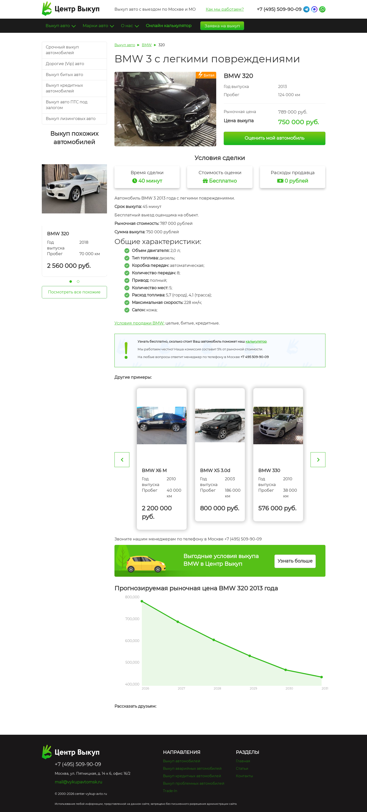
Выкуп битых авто (64, 74)
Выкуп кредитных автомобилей (192, 776)
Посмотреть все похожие (74, 292)
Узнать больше (295, 561)
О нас (127, 25)
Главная (243, 761)
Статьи (242, 768)
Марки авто (96, 25)
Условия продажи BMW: (139, 323)
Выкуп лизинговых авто (71, 118)
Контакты (244, 776)
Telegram (306, 9)
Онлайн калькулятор (169, 25)
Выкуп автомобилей (181, 761)
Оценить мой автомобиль (274, 138)
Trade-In (170, 791)
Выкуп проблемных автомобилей (193, 783)
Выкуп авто (58, 25)
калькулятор (256, 341)
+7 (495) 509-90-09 (279, 9)
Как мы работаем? (225, 9)
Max (314, 9)
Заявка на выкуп (222, 25)
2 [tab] (78, 281)
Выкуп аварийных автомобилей (192, 768)
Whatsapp (322, 9)
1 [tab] (70, 281)
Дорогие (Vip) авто (65, 63)
